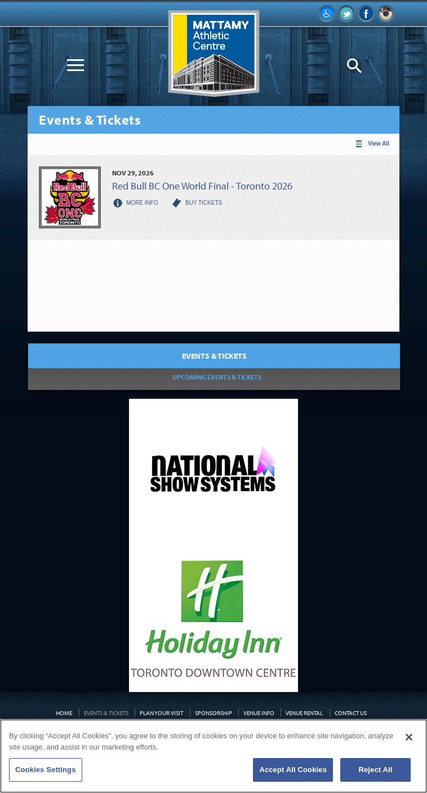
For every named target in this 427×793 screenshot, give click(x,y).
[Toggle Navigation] (75, 65)
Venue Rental (304, 713)
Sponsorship (213, 713)
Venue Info (258, 713)
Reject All (375, 769)
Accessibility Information (326, 13)
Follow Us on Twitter (346, 13)
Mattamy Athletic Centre (213, 54)
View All (378, 143)
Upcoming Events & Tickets (216, 377)
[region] (213, 756)
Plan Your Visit (161, 713)
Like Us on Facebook (366, 13)
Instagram (385, 13)
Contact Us (351, 713)
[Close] (409, 737)
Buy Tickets (203, 203)
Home (64, 713)
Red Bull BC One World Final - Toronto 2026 (202, 185)
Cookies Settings (45, 769)
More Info (142, 203)
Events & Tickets (214, 356)
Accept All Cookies (293, 769)
